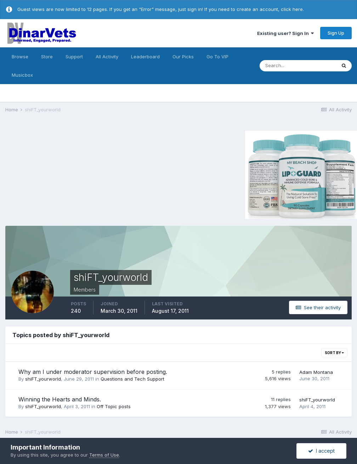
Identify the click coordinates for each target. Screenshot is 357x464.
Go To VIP (217, 56)
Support (74, 56)
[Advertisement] (65, 173)
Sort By (334, 353)
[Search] (298, 65)
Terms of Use (104, 455)
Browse (20, 56)
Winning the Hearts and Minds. (59, 399)
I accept (321, 451)
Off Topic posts (114, 406)
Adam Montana (316, 372)
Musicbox (22, 75)
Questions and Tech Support (132, 379)
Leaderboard (145, 56)
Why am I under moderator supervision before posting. (92, 371)
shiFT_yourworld (43, 379)
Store (47, 56)
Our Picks (183, 56)
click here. (292, 9)
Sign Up (336, 33)
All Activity (107, 56)
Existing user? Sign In (285, 33)
